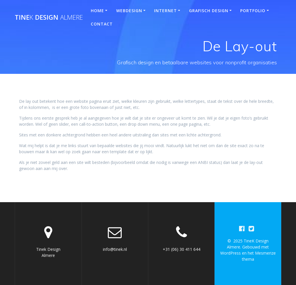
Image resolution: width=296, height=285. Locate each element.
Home (97, 10)
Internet (165, 10)
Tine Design (49, 17)
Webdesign (129, 10)
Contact (102, 24)
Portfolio (252, 10)
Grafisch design (208, 10)
